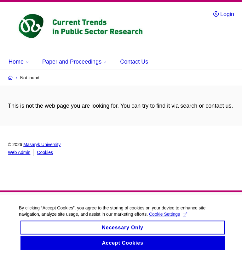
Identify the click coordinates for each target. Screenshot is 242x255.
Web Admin (19, 152)
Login (223, 14)
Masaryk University (41, 144)
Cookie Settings (168, 217)
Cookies (45, 152)
